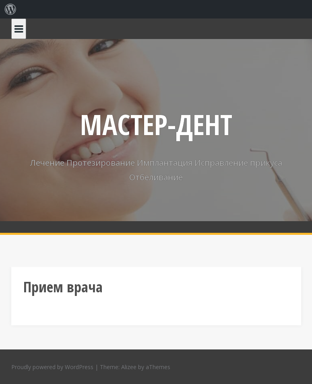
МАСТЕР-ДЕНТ (156, 124)
